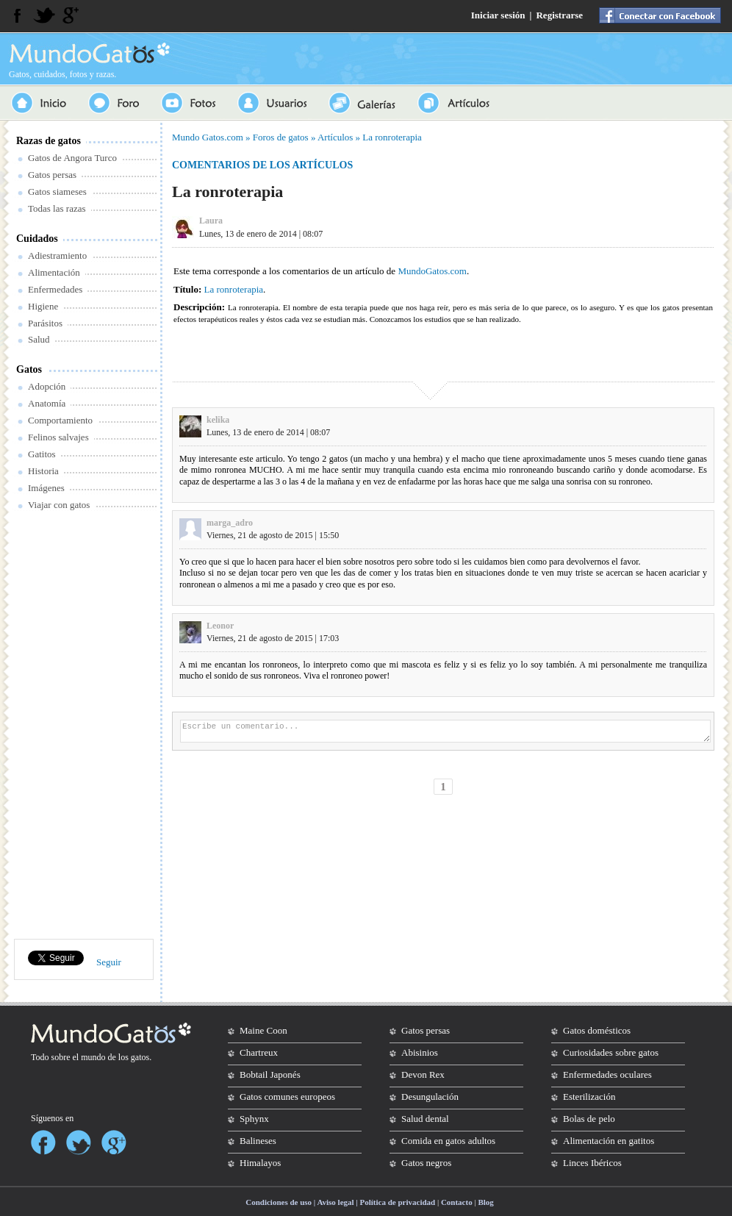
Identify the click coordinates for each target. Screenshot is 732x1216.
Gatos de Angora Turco (72, 157)
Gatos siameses (57, 191)
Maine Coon (263, 1030)
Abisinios (419, 1052)
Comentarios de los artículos (262, 165)
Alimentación (54, 272)
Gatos (29, 369)
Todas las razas (57, 208)
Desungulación (430, 1096)
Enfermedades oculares (607, 1074)
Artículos (335, 137)
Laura (211, 220)
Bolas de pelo (589, 1118)
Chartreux (259, 1052)
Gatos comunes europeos (287, 1096)
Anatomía (46, 403)
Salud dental (425, 1118)
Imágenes (46, 487)
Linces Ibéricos (592, 1162)
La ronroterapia (391, 137)
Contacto (457, 1202)
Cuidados (37, 238)
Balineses (258, 1140)
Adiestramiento (57, 255)
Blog (485, 1202)
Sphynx (254, 1118)
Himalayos (260, 1162)
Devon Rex (423, 1074)
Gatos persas (52, 174)
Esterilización (589, 1096)
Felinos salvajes (58, 437)
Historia (43, 470)
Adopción (46, 386)
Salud (39, 339)
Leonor (220, 625)
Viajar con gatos (59, 504)
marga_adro (230, 523)
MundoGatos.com (432, 270)
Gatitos (42, 453)
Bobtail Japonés (270, 1074)
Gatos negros (426, 1162)
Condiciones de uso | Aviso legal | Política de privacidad (340, 1202)
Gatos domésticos (597, 1030)
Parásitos (45, 323)
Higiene (43, 306)
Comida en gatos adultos (448, 1140)
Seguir (108, 962)
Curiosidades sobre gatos (611, 1052)
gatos (140, 1057)
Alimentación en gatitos (608, 1140)
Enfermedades (55, 289)
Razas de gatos (48, 140)
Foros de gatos (281, 137)
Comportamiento (60, 420)
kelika (218, 420)
